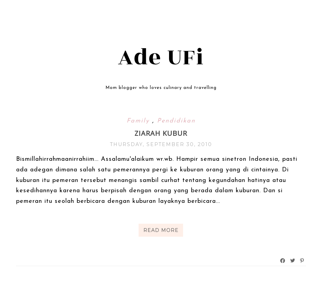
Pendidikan (176, 121)
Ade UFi (161, 57)
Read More (161, 230)
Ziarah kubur (160, 133)
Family (139, 121)
